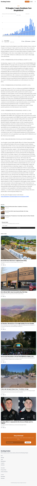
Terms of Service (4, 471)
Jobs (2, 459)
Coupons (2, 463)
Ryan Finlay (6, 40)
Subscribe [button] (27, 1)
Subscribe (18, 227)
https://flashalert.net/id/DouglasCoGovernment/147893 (15, 196)
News (18, 5)
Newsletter (3, 476)
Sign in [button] (31, 1)
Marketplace (3, 461)
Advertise (3, 464)
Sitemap (2, 457)
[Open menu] (35, 2)
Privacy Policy (3, 469)
